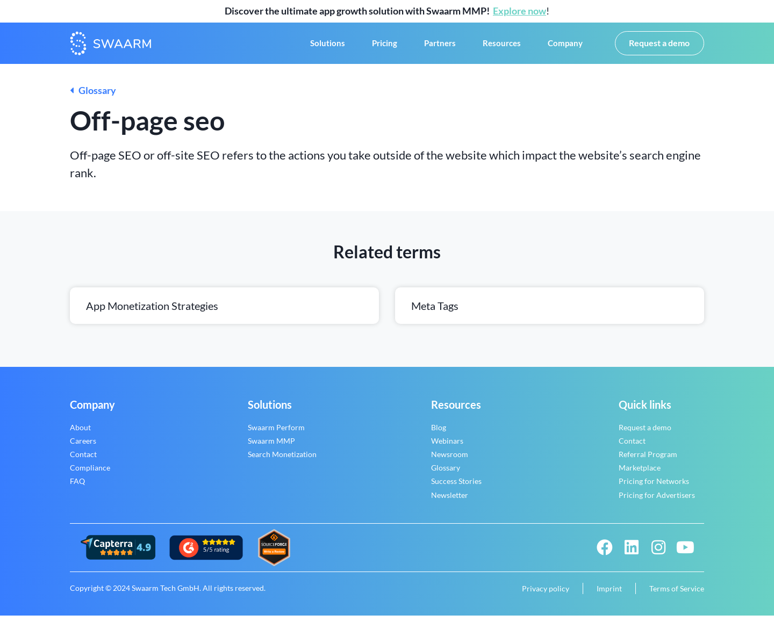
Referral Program (648, 460)
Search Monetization (282, 460)
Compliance (90, 474)
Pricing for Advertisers (657, 501)
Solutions (327, 47)
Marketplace (640, 474)
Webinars (447, 447)
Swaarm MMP (271, 447)
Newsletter (449, 501)
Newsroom (449, 460)
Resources (502, 47)
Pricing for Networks (654, 488)
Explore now (519, 11)
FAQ (77, 488)
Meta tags (434, 312)
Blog (438, 433)
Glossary (93, 97)
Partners (440, 47)
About (80, 433)
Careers (83, 447)
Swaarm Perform (276, 433)
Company (565, 47)
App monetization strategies (152, 312)
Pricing (384, 47)
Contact (83, 460)
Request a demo (645, 433)
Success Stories (456, 488)
